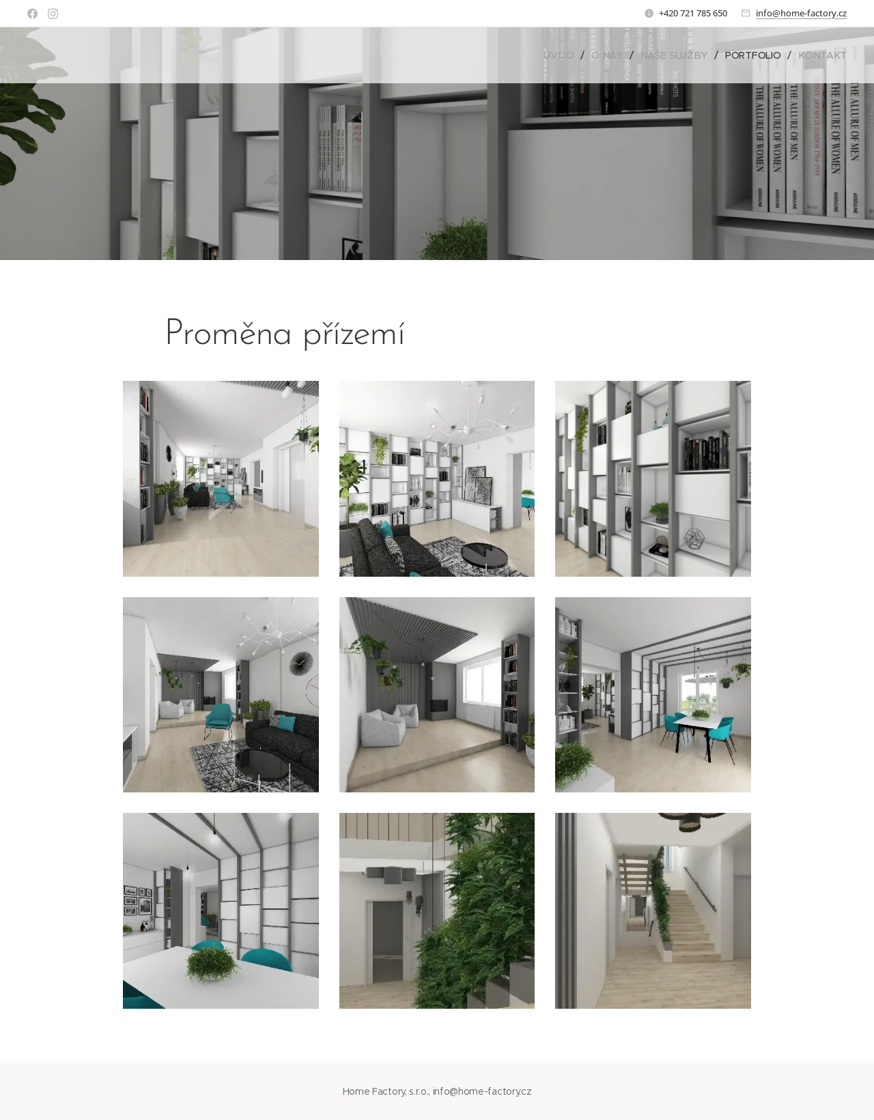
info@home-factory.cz (801, 13)
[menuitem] (562, 55)
